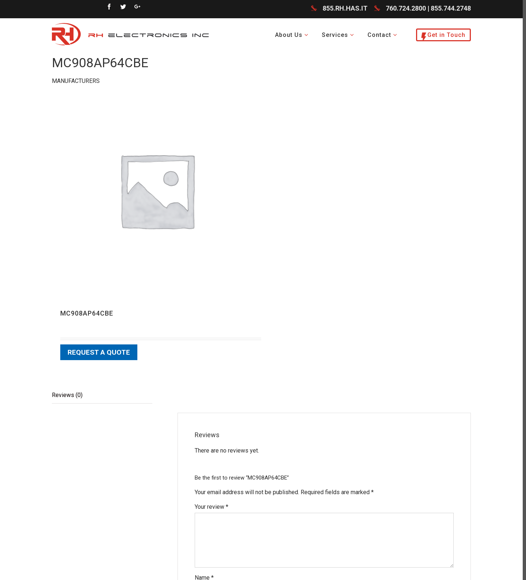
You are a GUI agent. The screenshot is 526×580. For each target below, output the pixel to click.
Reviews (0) (67, 395)
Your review (211, 507)
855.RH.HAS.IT (345, 9)
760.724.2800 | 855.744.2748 (428, 9)
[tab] (102, 396)
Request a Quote (99, 353)
